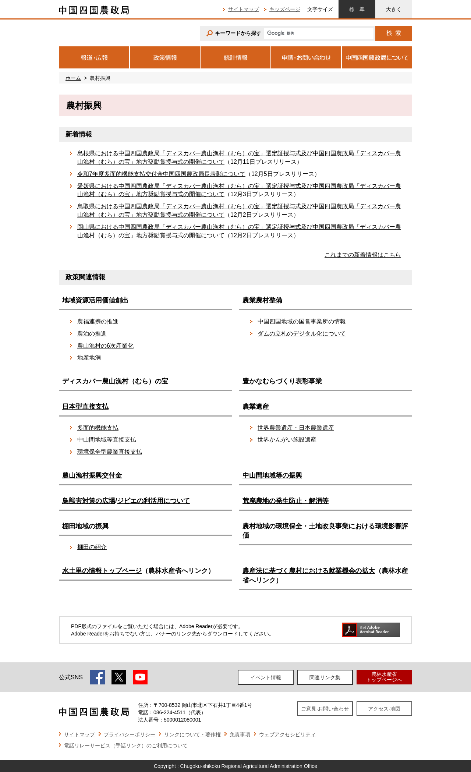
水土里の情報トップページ (102, 570)
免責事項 (240, 734)
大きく (393, 9)
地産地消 (89, 357)
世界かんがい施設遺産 (287, 439)
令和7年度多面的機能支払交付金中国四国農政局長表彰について (161, 174)
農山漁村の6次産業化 (105, 346)
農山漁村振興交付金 (92, 475)
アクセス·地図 (384, 709)
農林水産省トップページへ (384, 677)
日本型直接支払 (85, 406)
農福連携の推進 (97, 321)
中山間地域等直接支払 (106, 439)
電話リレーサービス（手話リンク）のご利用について (126, 745)
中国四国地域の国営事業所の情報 (302, 321)
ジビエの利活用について (153, 500)
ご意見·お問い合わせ (325, 709)
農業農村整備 (262, 300)
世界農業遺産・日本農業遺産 (296, 428)
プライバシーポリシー (129, 734)
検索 (393, 33)
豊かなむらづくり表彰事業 (282, 381)
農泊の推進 (92, 333)
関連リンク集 (324, 677)
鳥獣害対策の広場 (88, 500)
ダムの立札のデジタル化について (302, 333)
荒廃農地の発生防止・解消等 (285, 500)
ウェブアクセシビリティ (287, 734)
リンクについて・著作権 (192, 734)
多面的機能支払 (97, 428)
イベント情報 (265, 677)
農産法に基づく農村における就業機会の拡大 (308, 570)
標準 (357, 9)
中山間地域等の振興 (272, 475)
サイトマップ (243, 9)
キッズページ (284, 9)
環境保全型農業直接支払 (109, 452)
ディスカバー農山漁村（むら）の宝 (115, 381)
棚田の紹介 (92, 547)
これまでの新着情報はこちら (363, 255)
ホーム (73, 78)
